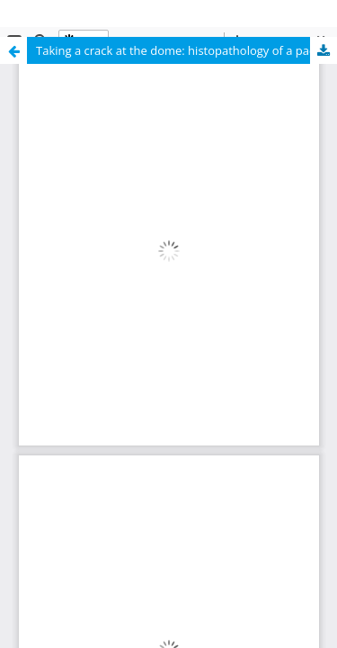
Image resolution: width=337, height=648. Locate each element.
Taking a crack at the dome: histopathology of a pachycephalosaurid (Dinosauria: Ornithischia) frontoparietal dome (186, 50)
